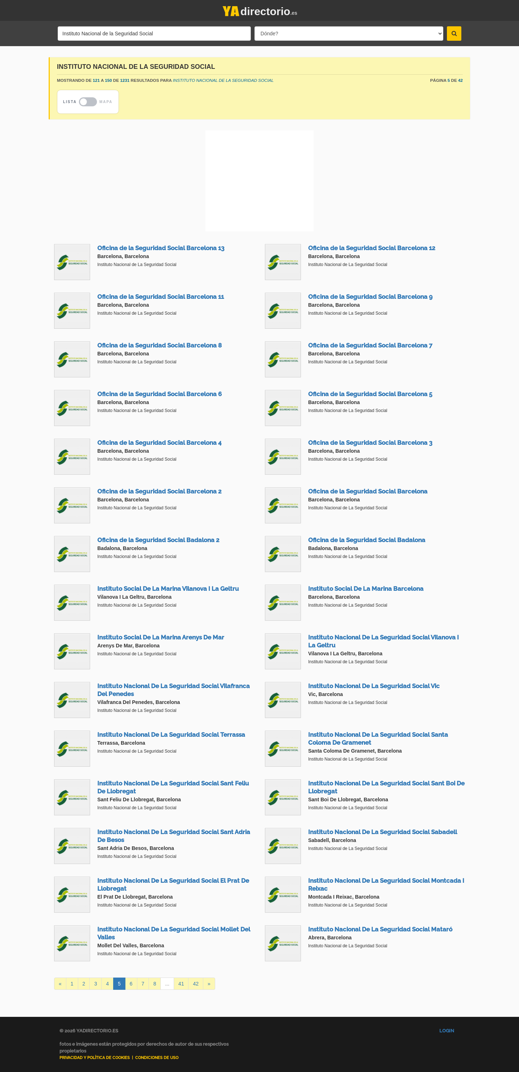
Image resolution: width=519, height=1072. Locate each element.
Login (446, 1030)
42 (196, 984)
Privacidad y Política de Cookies (94, 1057)
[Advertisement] (259, 180)
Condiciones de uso (156, 1057)
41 (181, 984)
